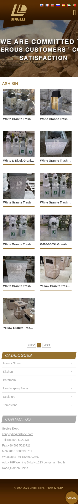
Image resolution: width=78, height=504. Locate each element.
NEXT (46, 345)
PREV (31, 345)
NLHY (60, 487)
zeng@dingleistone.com (17, 434)
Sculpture (9, 396)
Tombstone (10, 405)
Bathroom (9, 380)
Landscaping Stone (15, 388)
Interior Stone (12, 363)
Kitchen (8, 371)
